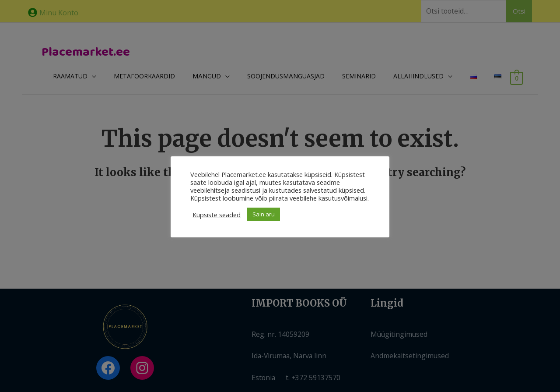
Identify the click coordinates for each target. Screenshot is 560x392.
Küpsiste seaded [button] (216, 215)
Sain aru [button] (263, 214)
